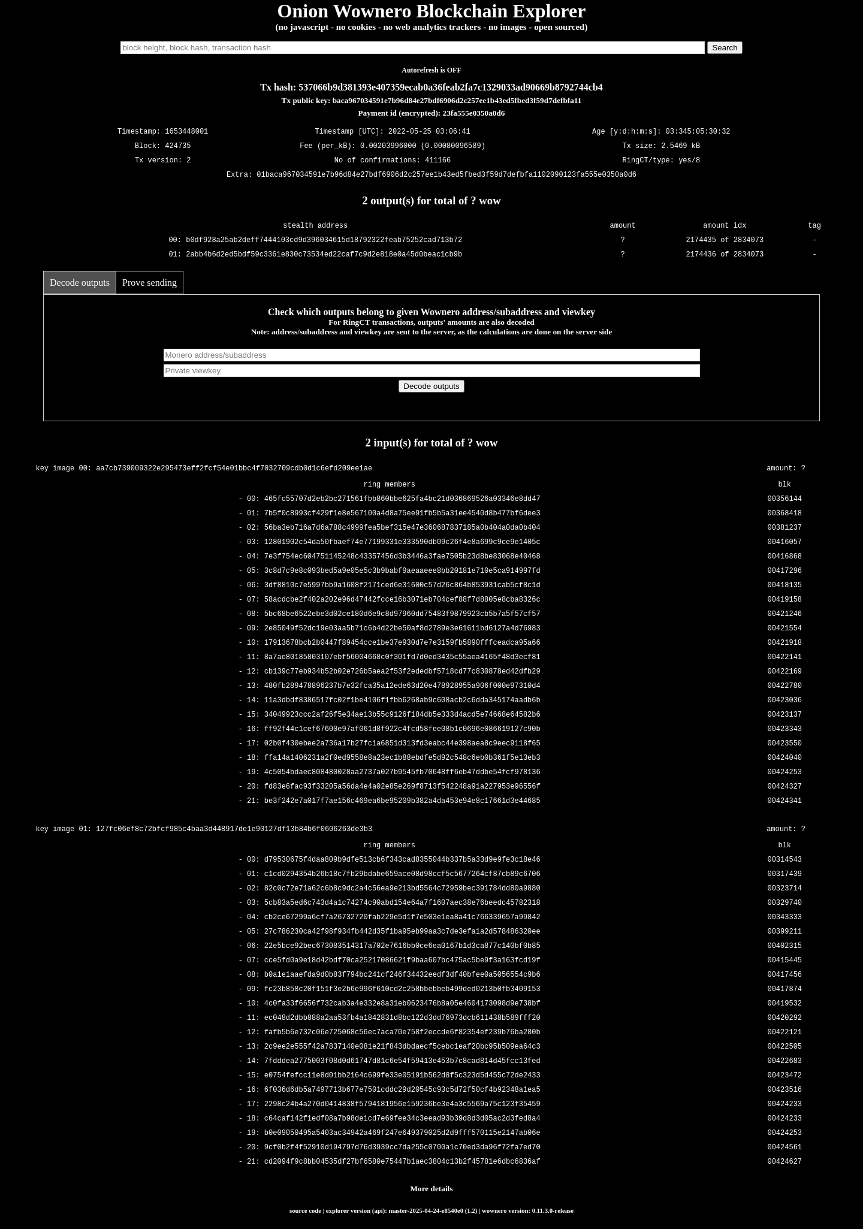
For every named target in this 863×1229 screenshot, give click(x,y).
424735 (178, 146)
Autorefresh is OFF (431, 70)
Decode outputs (80, 282)
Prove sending (149, 282)
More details (432, 1188)
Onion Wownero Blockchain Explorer (431, 11)
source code (305, 1210)
